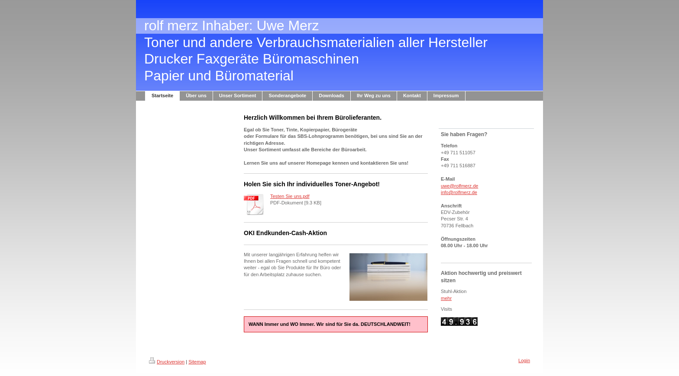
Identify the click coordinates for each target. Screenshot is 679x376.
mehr (446, 298)
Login (524, 360)
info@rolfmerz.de (459, 192)
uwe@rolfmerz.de (459, 185)
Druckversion (166, 361)
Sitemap (197, 361)
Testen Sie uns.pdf (290, 196)
